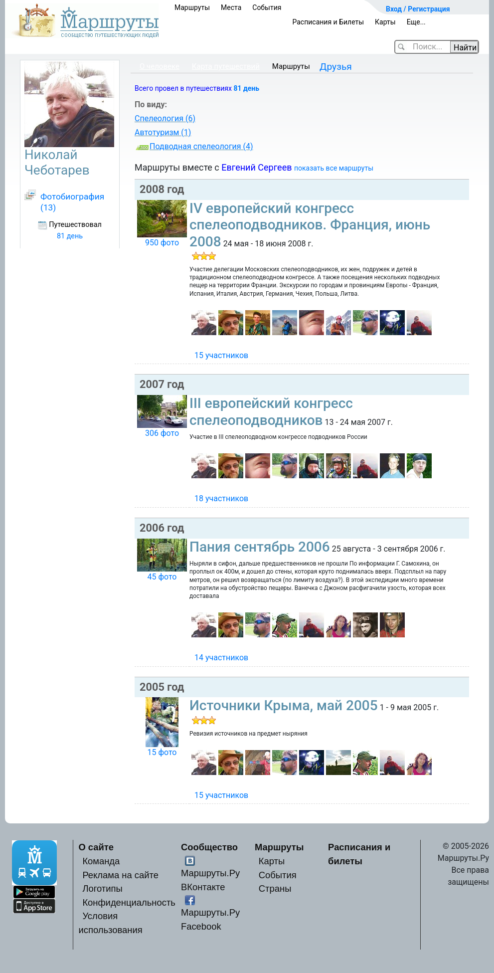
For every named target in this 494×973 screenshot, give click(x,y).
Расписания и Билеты (328, 22)
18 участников (221, 498)
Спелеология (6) (165, 118)
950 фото (162, 242)
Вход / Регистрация (418, 9)
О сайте (96, 847)
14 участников (221, 657)
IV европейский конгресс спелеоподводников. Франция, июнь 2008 (309, 225)
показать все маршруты (333, 168)
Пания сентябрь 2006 (259, 547)
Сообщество (209, 847)
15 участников (221, 355)
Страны (275, 888)
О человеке (159, 66)
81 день (246, 88)
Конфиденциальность (128, 902)
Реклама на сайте (120, 875)
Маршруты (192, 7)
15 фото (161, 752)
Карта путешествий (226, 66)
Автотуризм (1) (163, 132)
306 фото (162, 433)
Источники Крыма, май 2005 (283, 705)
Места (231, 7)
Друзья (336, 66)
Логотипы (102, 888)
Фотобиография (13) (72, 202)
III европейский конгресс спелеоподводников (271, 411)
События (266, 7)
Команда (101, 861)
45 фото (161, 577)
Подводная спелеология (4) (201, 146)
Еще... (416, 22)
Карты (385, 22)
